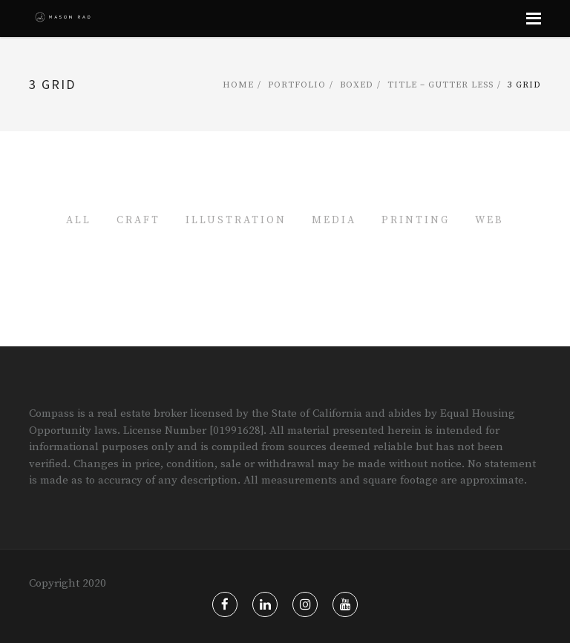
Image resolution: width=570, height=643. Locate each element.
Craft (138, 220)
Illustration (236, 220)
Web (489, 220)
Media (334, 220)
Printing (415, 220)
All (78, 220)
